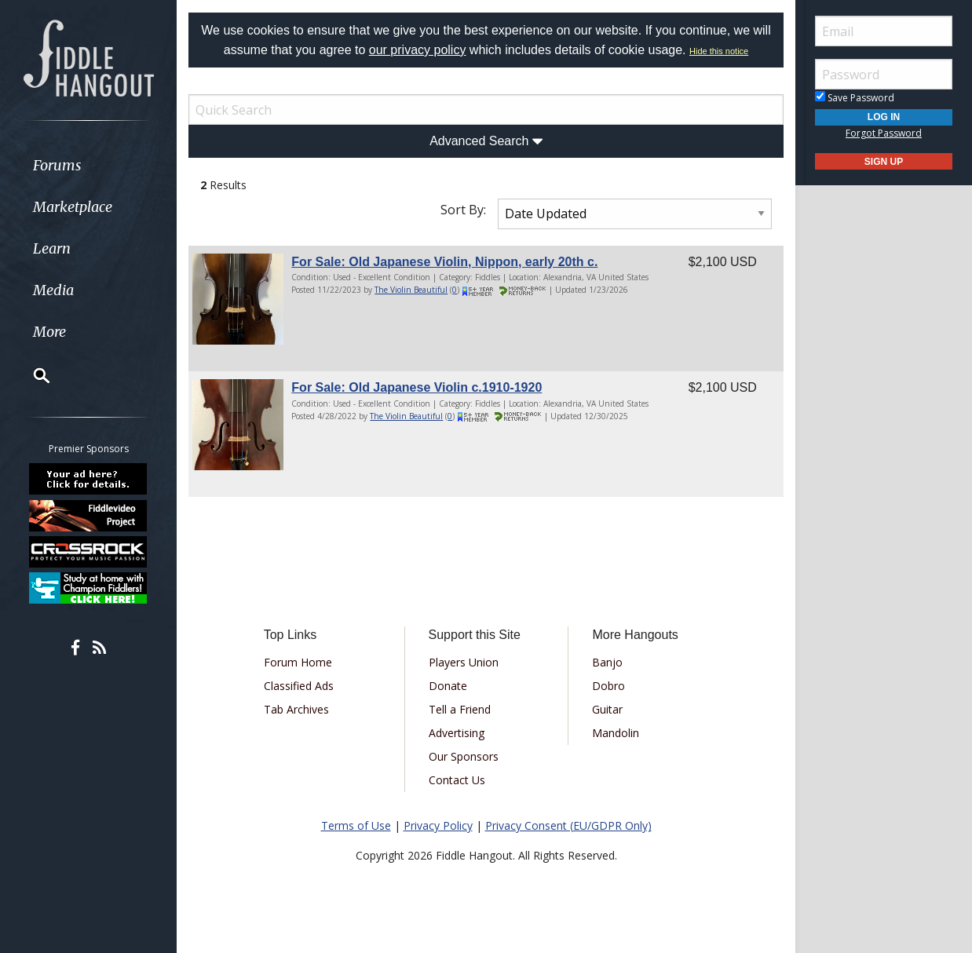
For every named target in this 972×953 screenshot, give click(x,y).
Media (53, 290)
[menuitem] (88, 165)
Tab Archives (296, 709)
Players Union (464, 662)
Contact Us (457, 779)
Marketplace (72, 207)
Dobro (608, 685)
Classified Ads (299, 685)
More (49, 332)
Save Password (854, 97)
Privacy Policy (438, 825)
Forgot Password (884, 133)
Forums (57, 165)
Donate (448, 685)
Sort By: (463, 209)
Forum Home (298, 662)
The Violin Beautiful (411, 289)
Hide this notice (718, 51)
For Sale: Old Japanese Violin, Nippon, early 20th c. (444, 261)
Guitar (607, 709)
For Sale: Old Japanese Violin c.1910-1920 (416, 387)
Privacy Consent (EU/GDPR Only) (568, 825)
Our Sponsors (464, 756)
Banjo (607, 662)
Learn (52, 248)
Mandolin (615, 732)
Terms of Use (356, 825)
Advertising (456, 732)
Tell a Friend (460, 709)
